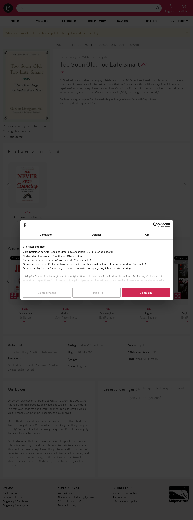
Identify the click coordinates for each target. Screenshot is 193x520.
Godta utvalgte (47, 292)
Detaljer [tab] (96, 234)
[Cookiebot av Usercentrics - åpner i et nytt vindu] (155, 224)
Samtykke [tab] (46, 234)
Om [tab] (147, 234)
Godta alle (146, 292)
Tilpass (96, 292)
